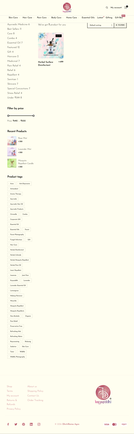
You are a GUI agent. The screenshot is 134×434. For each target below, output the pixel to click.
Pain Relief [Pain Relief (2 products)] (14, 321)
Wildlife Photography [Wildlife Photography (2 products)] (17, 357)
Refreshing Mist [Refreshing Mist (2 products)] (15, 331)
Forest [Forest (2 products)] (27, 229)
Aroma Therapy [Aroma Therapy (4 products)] (15, 194)
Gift (9, 52)
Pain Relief (12, 65)
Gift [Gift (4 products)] (29, 239)
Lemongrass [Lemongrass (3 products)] (14, 290)
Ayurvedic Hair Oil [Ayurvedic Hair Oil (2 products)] (16, 204)
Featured (12, 47)
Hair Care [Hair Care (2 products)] (13, 245)
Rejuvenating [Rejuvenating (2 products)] (14, 341)
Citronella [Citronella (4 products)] (13, 214)
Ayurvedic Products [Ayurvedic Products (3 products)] (16, 209)
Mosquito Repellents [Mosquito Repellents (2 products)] (17, 311)
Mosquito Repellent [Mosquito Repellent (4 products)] (17, 306)
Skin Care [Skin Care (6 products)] (25, 346)
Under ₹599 (13, 97)
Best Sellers (13, 29)
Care (9, 33)
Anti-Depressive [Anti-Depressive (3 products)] (24, 183)
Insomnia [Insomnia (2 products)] (13, 275)
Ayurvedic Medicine (17, 24)
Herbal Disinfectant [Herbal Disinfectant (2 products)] (17, 250)
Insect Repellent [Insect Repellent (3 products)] (15, 270)
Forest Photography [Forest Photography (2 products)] (17, 234)
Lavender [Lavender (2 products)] (27, 280)
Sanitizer (11, 79)
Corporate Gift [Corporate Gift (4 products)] (15, 219)
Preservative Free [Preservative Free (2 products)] (16, 326)
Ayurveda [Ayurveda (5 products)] (13, 199)
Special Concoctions (17, 88)
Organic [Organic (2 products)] (28, 316)
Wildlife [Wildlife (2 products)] (22, 351)
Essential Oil (14, 43)
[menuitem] (116, 7)
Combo (11, 38)
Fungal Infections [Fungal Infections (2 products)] (16, 239)
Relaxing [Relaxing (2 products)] (28, 341)
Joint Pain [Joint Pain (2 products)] (25, 275)
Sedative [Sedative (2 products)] (13, 346)
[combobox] (101, 25)
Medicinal (12, 61)
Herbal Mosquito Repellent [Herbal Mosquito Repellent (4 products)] (19, 260)
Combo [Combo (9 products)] (25, 214)
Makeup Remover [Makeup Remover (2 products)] (16, 296)
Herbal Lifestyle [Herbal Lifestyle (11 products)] (15, 255)
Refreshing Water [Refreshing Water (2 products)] (16, 336)
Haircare (11, 56)
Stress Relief (13, 93)
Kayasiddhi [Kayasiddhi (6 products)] (14, 280)
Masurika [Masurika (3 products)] (13, 301)
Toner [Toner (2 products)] (12, 351)
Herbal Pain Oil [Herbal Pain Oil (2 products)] (15, 265)
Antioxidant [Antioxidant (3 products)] (14, 189)
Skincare (11, 84)
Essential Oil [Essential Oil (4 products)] (14, 224)
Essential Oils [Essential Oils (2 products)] (14, 229)
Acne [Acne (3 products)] (12, 183)
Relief (10, 70)
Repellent (12, 75)
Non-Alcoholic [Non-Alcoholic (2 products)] (15, 316)
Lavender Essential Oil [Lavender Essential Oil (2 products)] (18, 285)
